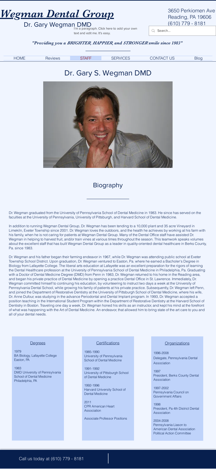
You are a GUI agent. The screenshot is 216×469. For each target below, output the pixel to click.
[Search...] (182, 31)
